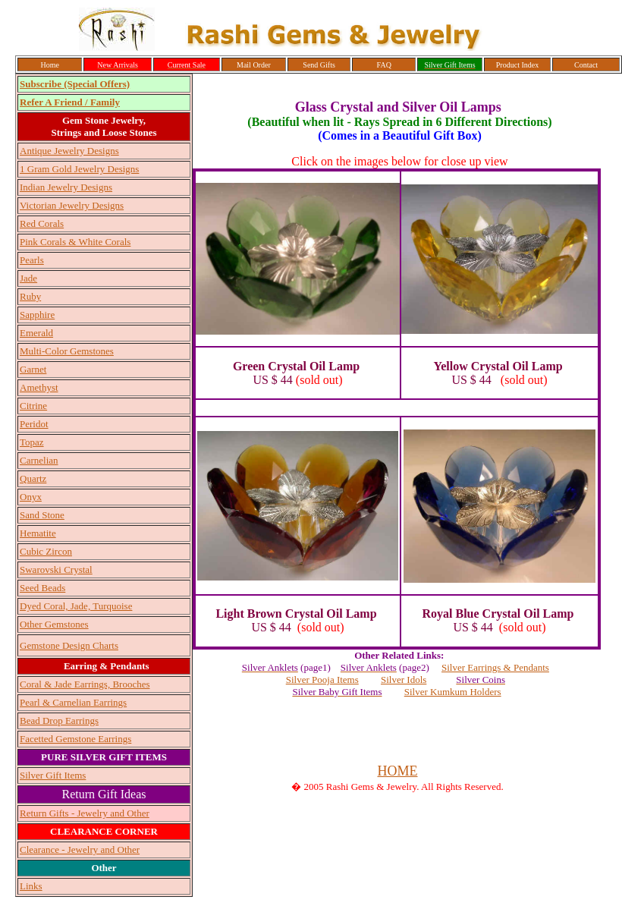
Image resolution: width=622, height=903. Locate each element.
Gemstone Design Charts (69, 645)
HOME (398, 771)
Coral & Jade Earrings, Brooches (84, 684)
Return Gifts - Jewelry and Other (84, 813)
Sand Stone (42, 515)
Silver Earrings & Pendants (495, 667)
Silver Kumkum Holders (452, 691)
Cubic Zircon (46, 551)
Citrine (33, 405)
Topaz (32, 442)
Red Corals (42, 223)
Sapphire (37, 314)
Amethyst (39, 387)
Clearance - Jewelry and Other (80, 849)
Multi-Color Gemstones (67, 351)
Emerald (36, 332)
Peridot (34, 423)
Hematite (38, 533)
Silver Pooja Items (322, 679)
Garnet (33, 369)
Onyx (31, 496)
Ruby (30, 296)
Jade (28, 278)
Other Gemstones (54, 624)
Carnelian (39, 460)
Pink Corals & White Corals (75, 241)
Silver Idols (403, 679)
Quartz (33, 478)
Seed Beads (42, 587)
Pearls (32, 260)
